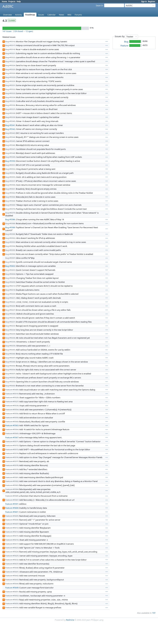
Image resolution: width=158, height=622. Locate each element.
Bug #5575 (10, 212)
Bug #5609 (10, 282)
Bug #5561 (10, 188)
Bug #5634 (10, 329)
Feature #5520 (11, 397)
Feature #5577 (11, 461)
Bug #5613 (10, 285)
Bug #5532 (10, 89)
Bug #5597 (10, 258)
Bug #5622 (10, 302)
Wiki (69, 14)
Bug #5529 (10, 81)
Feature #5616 (11, 539)
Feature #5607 (11, 523)
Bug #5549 (10, 157)
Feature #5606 (11, 519)
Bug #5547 (10, 149)
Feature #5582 (11, 481)
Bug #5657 (10, 373)
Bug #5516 (10, 41)
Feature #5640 (11, 567)
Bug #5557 (10, 181)
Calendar (51, 14)
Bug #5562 (10, 193)
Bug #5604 (10, 274)
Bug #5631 (10, 321)
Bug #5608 (10, 278)
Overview (7, 14)
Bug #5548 (10, 153)
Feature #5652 (11, 595)
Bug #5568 (10, 201)
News (61, 14)
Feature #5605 (11, 516)
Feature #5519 (11, 393)
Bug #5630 (10, 317)
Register (151, 1)
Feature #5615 (11, 535)
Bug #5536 (10, 105)
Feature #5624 (11, 551)
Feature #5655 (11, 603)
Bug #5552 (10, 169)
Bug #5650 (10, 365)
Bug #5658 (10, 377)
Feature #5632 (11, 559)
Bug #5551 (10, 165)
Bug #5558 (10, 184)
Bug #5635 (10, 333)
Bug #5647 (10, 357)
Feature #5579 (11, 469)
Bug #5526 (10, 73)
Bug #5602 (10, 266)
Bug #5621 (10, 298)
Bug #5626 (10, 306)
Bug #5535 (10, 101)
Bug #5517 (10, 45)
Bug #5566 (10, 197)
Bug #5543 (10, 133)
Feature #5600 (11, 508)
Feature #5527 (11, 401)
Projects (11, 1)
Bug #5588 (10, 223)
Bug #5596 (10, 254)
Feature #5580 (11, 473)
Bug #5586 (10, 219)
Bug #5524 (10, 65)
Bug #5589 (10, 227)
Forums (78, 14)
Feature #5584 (11, 489)
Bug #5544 (10, 137)
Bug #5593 (10, 242)
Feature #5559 (11, 417)
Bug (126, 41)
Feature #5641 (11, 571)
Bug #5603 (10, 270)
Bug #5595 (10, 250)
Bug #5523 (10, 61)
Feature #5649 (11, 587)
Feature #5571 (11, 441)
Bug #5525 (10, 69)
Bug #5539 (10, 117)
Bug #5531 (10, 85)
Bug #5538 (10, 113)
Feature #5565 (11, 433)
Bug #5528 (10, 77)
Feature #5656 (11, 607)
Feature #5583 (11, 485)
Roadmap (30, 14)
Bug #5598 (10, 262)
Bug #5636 (10, 337)
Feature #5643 (11, 579)
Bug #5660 (10, 385)
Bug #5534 (10, 97)
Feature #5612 (11, 527)
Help (19, 1)
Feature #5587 (11, 499)
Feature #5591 (11, 504)
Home (4, 1)
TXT (154, 613)
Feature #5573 (11, 449)
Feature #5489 (11, 389)
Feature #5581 (11, 477)
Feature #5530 (11, 405)
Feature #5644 (11, 583)
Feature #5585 (11, 495)
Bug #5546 (10, 145)
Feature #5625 (11, 555)
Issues (41, 14)
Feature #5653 (11, 599)
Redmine (70, 620)
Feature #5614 (11, 531)
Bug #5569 (10, 205)
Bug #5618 (10, 289)
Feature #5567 (11, 437)
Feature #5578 (11, 465)
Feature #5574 (11, 453)
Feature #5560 (11, 421)
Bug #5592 (10, 238)
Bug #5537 (10, 109)
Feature (124, 45)
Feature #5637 (11, 563)
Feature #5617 (11, 543)
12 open (29, 31)
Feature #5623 (11, 547)
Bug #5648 (10, 361)
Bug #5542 (10, 129)
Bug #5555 (10, 177)
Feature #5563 (11, 425)
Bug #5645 (10, 349)
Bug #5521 (10, 53)
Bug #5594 (10, 246)
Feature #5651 (11, 591)
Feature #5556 (11, 413)
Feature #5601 (11, 512)
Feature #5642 (11, 575)
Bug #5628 (10, 313)
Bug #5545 (10, 141)
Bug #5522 (10, 57)
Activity (18, 14)
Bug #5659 (10, 381)
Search (99, 5)
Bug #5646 (10, 353)
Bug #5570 (10, 209)
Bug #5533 (10, 93)
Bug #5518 (10, 49)
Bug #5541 (10, 125)
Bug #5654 (10, 369)
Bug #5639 (10, 345)
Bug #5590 (10, 234)
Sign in (144, 1)
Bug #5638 (10, 341)
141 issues (7, 31)
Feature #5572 (11, 445)
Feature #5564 (11, 429)
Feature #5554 (11, 409)
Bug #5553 (10, 173)
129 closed (18, 31)
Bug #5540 (10, 121)
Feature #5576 (11, 457)
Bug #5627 (10, 310)
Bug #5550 (10, 161)
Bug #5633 (10, 325)
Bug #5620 (10, 293)
